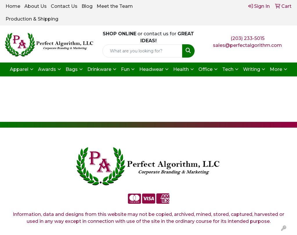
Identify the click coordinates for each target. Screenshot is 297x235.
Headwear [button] (151, 69)
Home (13, 6)
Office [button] (205, 69)
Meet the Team (115, 6)
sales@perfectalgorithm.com (247, 45)
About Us (35, 6)
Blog (87, 6)
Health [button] (181, 69)
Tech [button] (227, 69)
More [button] (276, 69)
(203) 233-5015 (248, 38)
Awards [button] (47, 69)
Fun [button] (125, 69)
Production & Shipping (32, 19)
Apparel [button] (19, 69)
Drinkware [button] (99, 69)
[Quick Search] (142, 51)
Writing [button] (251, 69)
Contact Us (64, 6)
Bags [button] (72, 69)
